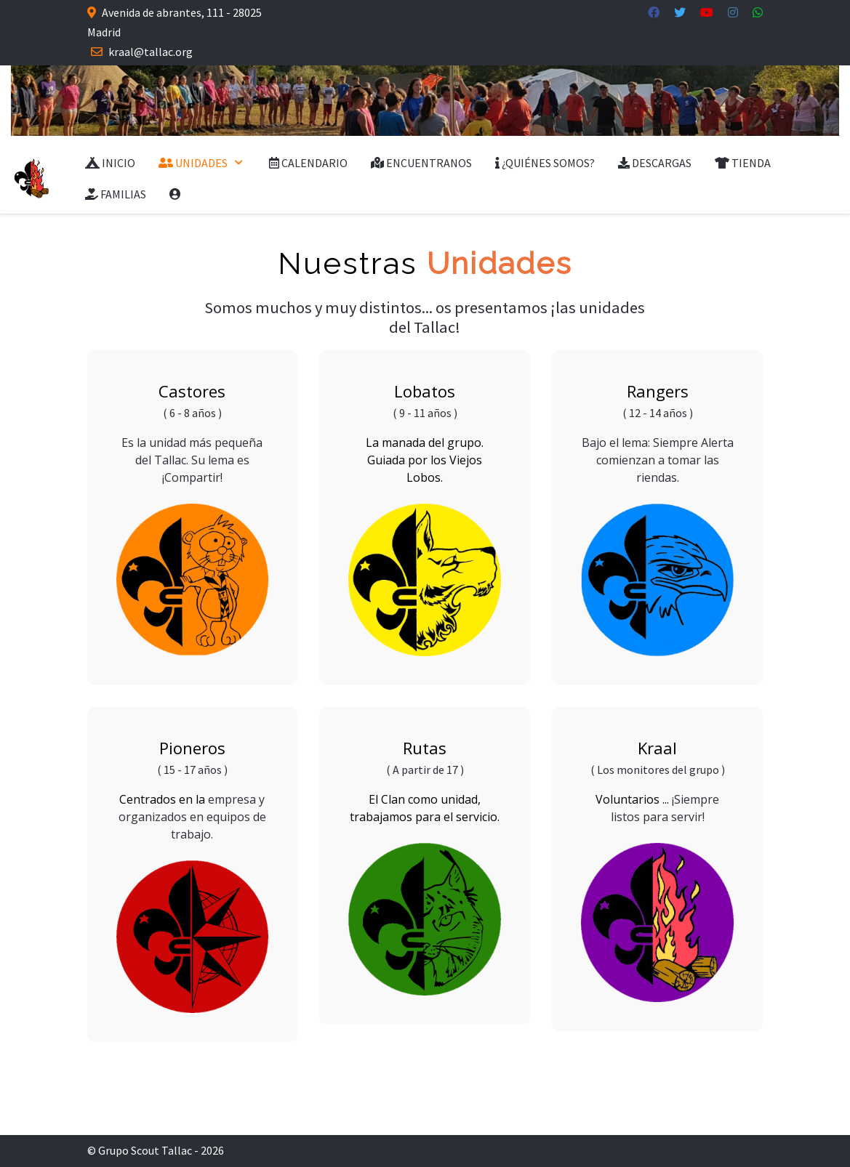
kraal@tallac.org (150, 51)
